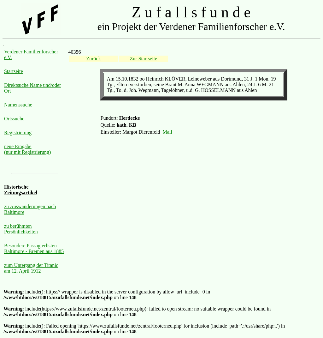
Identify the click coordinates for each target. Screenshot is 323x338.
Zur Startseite (143, 58)
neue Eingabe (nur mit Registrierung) (27, 149)
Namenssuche (18, 104)
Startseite (13, 71)
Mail (167, 132)
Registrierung (18, 132)
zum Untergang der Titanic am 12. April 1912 (31, 268)
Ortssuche (14, 118)
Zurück (93, 58)
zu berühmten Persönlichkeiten (21, 228)
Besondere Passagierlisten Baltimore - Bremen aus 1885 (34, 248)
